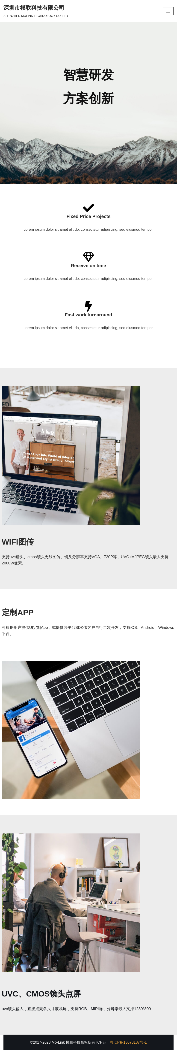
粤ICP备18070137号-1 (128, 1042)
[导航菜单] (168, 11)
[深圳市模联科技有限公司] (35, 11)
